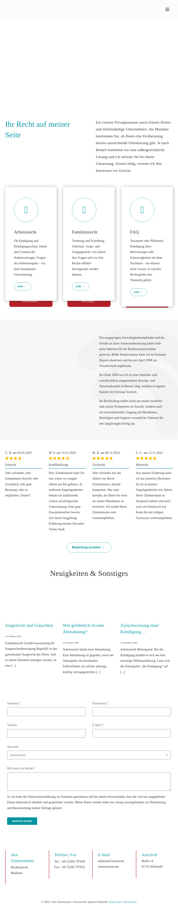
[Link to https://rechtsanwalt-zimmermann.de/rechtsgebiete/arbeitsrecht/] (26, 210)
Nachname (100, 703)
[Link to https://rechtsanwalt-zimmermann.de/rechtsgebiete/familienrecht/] (84, 210)
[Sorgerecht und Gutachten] (31, 598)
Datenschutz (130, 901)
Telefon (12, 725)
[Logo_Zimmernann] (23, 7)
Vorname (14, 703)
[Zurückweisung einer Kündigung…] (146, 598)
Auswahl (12, 747)
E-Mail (98, 725)
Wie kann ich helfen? (20, 768)
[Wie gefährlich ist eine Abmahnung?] (89, 598)
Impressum (115, 901)
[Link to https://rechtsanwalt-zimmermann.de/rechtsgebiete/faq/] (142, 210)
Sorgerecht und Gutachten (29, 625)
